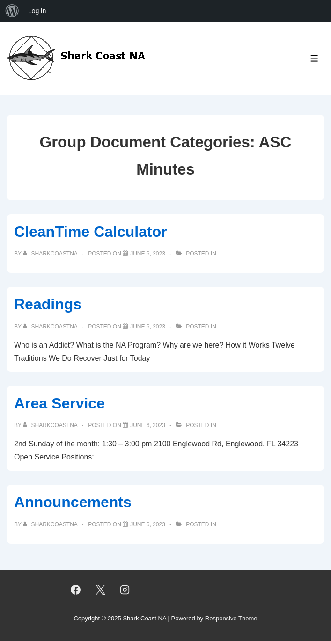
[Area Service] (147, 425)
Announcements (73, 502)
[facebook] (75, 589)
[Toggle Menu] (314, 58)
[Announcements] (147, 524)
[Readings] (147, 326)
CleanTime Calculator (90, 231)
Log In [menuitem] (37, 11)
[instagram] (125, 589)
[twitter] (100, 589)
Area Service (59, 403)
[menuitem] (12, 11)
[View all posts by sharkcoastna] (51, 253)
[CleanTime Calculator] (147, 253)
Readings (47, 304)
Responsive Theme (231, 618)
